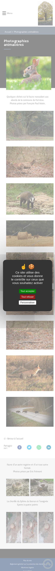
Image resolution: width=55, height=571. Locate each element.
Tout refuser (27, 297)
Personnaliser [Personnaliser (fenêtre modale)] (27, 302)
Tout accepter (27, 291)
